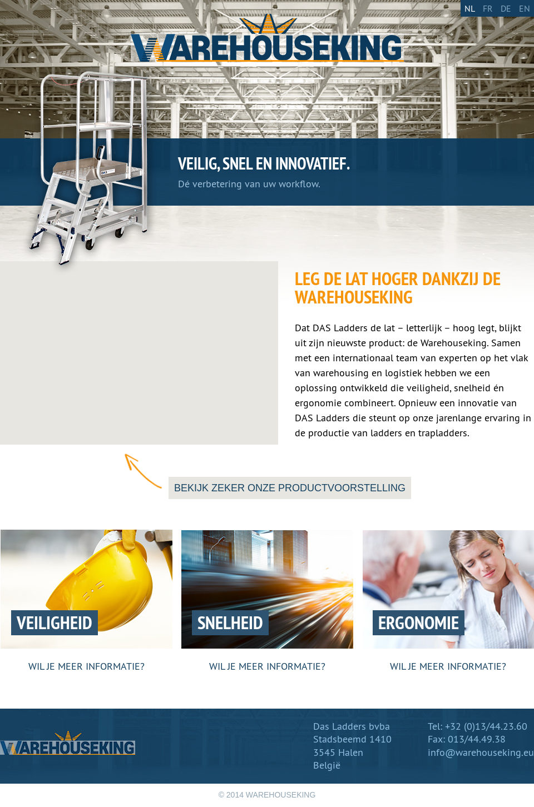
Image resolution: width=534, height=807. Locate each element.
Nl (469, 8)
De (506, 8)
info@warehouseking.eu (481, 752)
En (524, 8)
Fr (488, 8)
